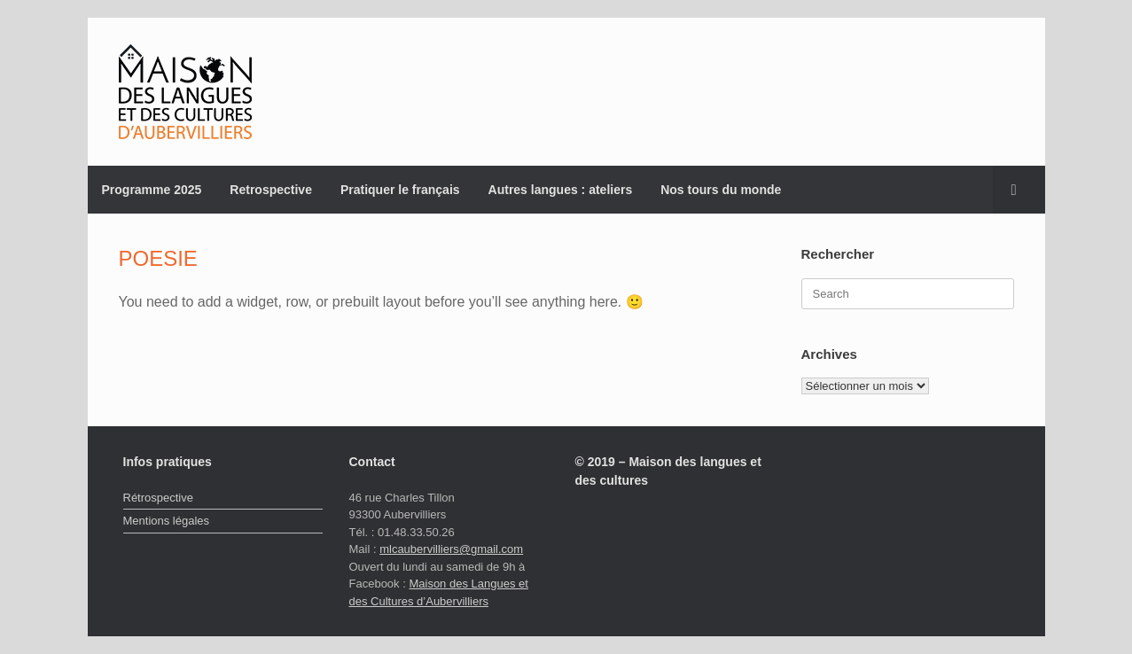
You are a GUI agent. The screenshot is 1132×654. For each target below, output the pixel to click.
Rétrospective (158, 497)
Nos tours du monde (720, 190)
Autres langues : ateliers (560, 190)
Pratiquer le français (400, 190)
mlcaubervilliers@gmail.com (451, 549)
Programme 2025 (152, 190)
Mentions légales (166, 520)
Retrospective (271, 190)
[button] (1019, 190)
